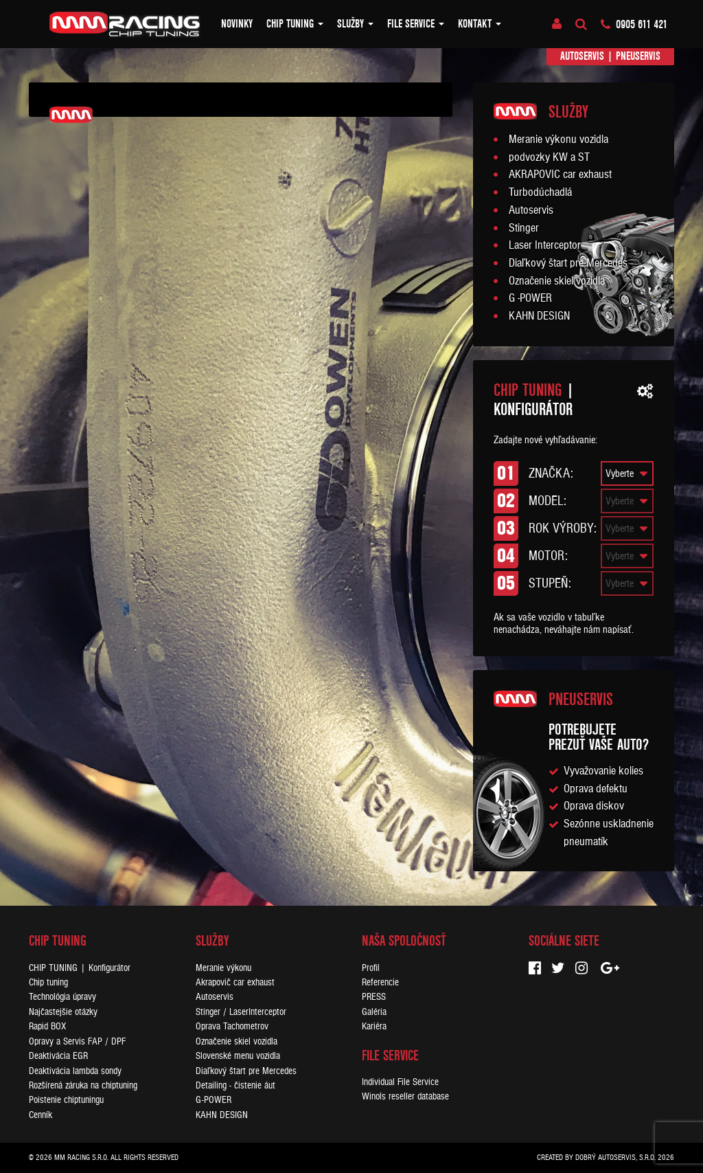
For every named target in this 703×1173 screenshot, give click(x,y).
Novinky (237, 23)
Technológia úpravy (62, 997)
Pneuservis (638, 56)
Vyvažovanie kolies (603, 771)
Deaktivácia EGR (58, 1056)
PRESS (374, 997)
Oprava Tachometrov (232, 1026)
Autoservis (582, 56)
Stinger (524, 228)
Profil (371, 968)
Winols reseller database (405, 1096)
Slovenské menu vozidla (238, 1056)
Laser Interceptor (545, 245)
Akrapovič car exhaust (235, 982)
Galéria (374, 1012)
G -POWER (530, 298)
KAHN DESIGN (539, 316)
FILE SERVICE (415, 23)
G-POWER (213, 1100)
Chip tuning (294, 23)
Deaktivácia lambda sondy (75, 1071)
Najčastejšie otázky (63, 1012)
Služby (355, 23)
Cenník (40, 1115)
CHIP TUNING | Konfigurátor (79, 968)
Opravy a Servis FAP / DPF (77, 1041)
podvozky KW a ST (549, 157)
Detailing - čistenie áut (235, 1085)
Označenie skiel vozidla (557, 281)
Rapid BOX (47, 1026)
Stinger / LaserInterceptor (241, 1012)
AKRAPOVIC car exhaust (560, 174)
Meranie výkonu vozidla (558, 139)
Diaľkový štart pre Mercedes (568, 263)
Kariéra (374, 1026)
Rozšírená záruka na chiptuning (83, 1085)
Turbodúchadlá (540, 192)
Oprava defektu (595, 789)
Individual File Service (400, 1082)
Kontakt (479, 23)
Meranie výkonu (223, 968)
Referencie (380, 982)
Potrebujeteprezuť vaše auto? (599, 737)
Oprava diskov (594, 806)
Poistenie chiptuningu (66, 1100)
